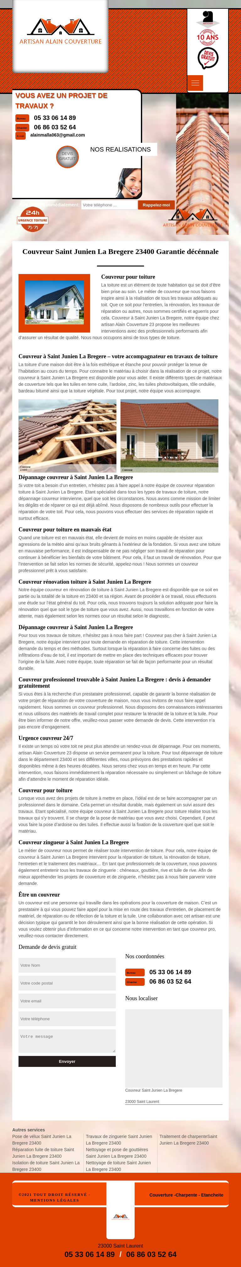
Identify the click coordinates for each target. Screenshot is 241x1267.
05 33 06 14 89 (170, 972)
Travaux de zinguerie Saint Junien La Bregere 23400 (119, 1139)
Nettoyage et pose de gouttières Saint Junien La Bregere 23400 (117, 1153)
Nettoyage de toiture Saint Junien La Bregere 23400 (118, 1166)
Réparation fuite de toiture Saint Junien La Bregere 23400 (43, 1153)
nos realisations (120, 149)
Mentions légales (54, 1200)
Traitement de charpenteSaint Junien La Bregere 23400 (188, 1139)
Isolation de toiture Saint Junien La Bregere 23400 (46, 1166)
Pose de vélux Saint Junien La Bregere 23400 (41, 1139)
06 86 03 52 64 (170, 981)
